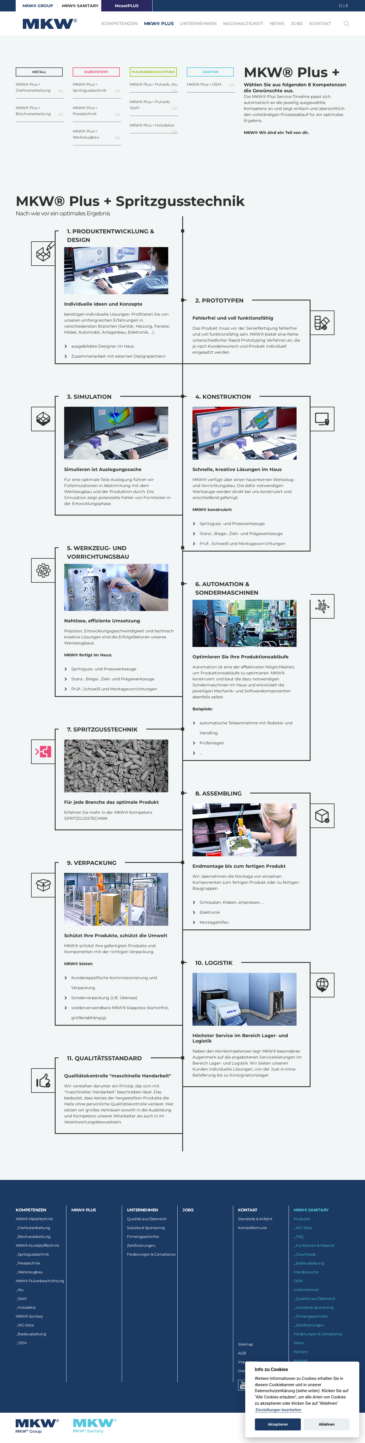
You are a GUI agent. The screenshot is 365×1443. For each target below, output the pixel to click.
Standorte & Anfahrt (255, 1218)
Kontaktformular (252, 1227)
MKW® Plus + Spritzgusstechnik (96, 87)
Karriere (300, 1351)
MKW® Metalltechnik (34, 1218)
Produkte (302, 1218)
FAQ (299, 1236)
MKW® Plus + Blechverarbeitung (39, 110)
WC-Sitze (26, 1325)
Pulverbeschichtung (153, 72)
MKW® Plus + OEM (210, 84)
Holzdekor (27, 1307)
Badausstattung (32, 1334)
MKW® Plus (159, 23)
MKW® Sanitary (80, 5)
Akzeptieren (278, 1424)
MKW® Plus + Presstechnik (96, 110)
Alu (21, 1289)
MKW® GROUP (38, 5)
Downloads (306, 1254)
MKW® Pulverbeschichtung (40, 1280)
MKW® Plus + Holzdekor (153, 128)
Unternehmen (198, 23)
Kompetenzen (119, 23)
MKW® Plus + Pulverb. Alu (154, 87)
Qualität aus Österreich (147, 1218)
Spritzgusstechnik (33, 1254)
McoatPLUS (127, 5)
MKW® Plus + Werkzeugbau (96, 134)
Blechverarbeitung (34, 1236)
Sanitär (210, 72)
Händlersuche (306, 1272)
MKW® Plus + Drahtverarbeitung (39, 87)
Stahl (22, 1298)
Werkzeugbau (30, 1272)
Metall (39, 72)
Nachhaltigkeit (243, 23)
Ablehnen (327, 1424)
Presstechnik (29, 1263)
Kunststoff (96, 72)
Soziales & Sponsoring (146, 1227)
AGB (242, 1353)
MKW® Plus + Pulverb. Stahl (153, 104)
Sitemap (245, 1344)
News (277, 23)
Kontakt (320, 23)
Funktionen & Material (315, 1245)
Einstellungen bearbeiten (278, 1410)
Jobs (297, 23)
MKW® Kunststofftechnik (37, 1245)
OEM (22, 1342)
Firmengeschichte (143, 1236)
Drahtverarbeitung (34, 1227)
